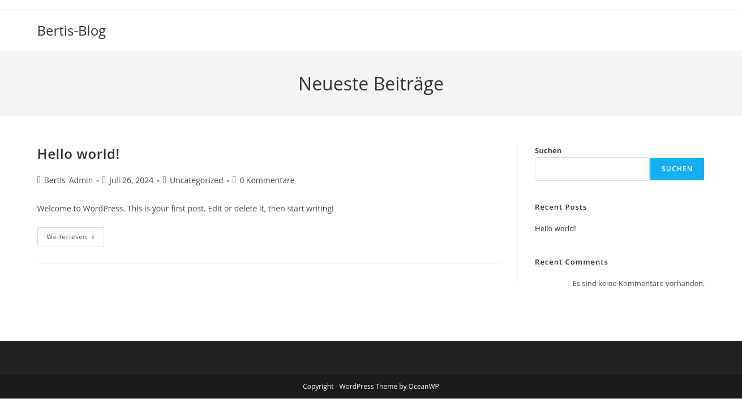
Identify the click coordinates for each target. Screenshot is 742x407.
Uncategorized (196, 180)
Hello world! (78, 153)
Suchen (548, 150)
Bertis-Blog (71, 30)
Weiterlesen (76, 238)
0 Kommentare (266, 180)
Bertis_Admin (68, 180)
